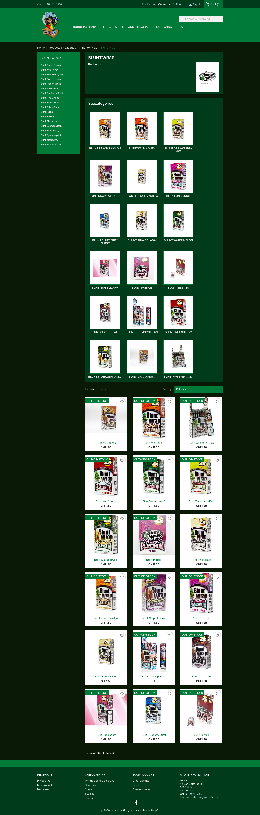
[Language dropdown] (149, 5)
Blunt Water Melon (50, 102)
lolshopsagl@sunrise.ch (204, 797)
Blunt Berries (47, 116)
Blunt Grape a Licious (52, 79)
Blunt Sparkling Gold (51, 135)
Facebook (136, 802)
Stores (89, 798)
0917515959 (54, 4)
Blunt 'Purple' (153, 559)
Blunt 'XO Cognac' (106, 442)
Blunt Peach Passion (51, 65)
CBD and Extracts (135, 27)
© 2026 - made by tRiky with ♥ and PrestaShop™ (130, 810)
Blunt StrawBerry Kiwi (52, 74)
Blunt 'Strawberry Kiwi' (201, 501)
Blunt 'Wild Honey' (154, 442)
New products (45, 785)
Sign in (136, 785)
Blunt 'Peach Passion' (106, 618)
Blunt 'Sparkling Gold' (106, 559)
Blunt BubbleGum (50, 107)
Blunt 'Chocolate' (201, 676)
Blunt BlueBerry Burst (52, 93)
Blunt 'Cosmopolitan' (153, 676)
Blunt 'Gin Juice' (201, 618)
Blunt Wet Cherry (50, 130)
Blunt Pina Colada (50, 97)
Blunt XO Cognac (50, 139)
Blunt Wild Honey (49, 69)
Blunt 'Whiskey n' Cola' (201, 442)
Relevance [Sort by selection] (198, 389)
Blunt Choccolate (50, 121)
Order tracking (141, 780)
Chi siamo (90, 785)
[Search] (201, 19)
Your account (143, 774)
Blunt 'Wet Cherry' (106, 501)
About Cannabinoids (168, 27)
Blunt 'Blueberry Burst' (154, 734)
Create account (142, 789)
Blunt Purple (47, 111)
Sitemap (89, 793)
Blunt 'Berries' (201, 734)
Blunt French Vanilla (51, 83)
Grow (113, 27)
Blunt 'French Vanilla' (106, 676)
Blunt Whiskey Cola (51, 144)
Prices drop (43, 780)
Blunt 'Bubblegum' (106, 734)
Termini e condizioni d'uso (99, 780)
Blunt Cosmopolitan (51, 125)
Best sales (43, 789)
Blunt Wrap (51, 58)
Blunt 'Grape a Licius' (154, 618)
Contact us (91, 789)
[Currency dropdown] (177, 5)
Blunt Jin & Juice (49, 88)
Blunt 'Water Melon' (154, 501)
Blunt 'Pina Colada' (201, 559)
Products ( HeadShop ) (88, 27)
